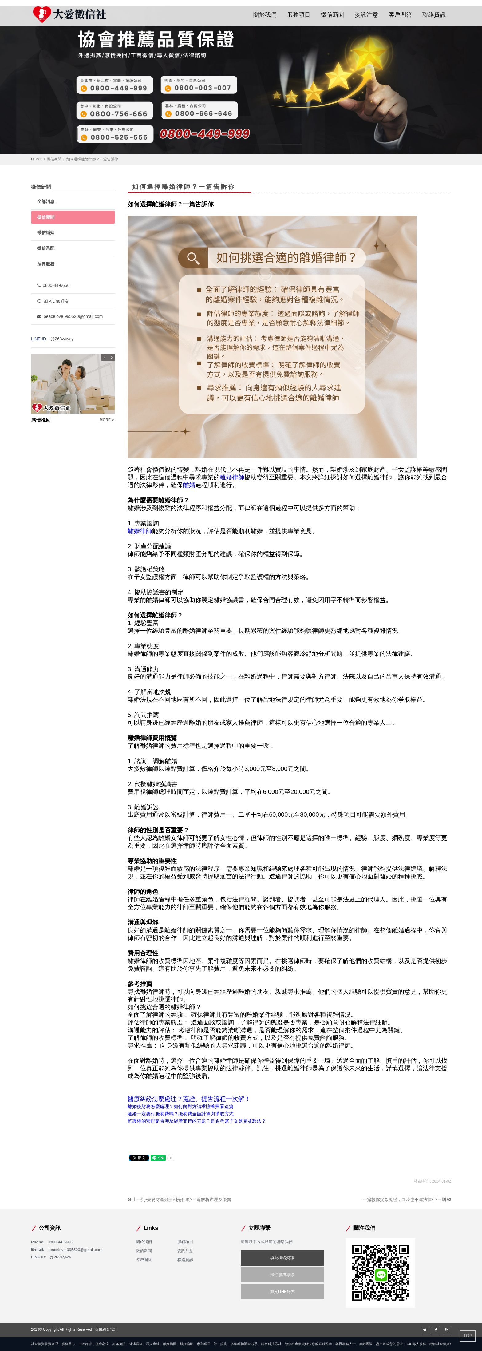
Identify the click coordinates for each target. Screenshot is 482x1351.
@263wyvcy (62, 338)
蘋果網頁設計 (106, 1329)
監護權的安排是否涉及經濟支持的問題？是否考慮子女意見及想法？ (197, 1120)
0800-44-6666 (53, 285)
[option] (73, 389)
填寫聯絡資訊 (282, 1257)
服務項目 (298, 14)
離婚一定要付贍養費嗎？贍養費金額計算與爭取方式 (181, 1113)
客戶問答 (400, 14)
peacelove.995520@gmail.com (70, 316)
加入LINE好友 (282, 1291)
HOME (36, 159)
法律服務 (45, 263)
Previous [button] (104, 357)
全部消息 (45, 201)
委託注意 (366, 14)
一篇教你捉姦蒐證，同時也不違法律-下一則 (407, 1199)
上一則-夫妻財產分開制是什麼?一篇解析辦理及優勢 (179, 1199)
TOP (467, 1335)
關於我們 (265, 14)
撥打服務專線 (282, 1274)
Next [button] (111, 357)
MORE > (107, 420)
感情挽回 (41, 420)
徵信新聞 (332, 14)
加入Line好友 (53, 301)
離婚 (189, 484)
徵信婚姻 (45, 232)
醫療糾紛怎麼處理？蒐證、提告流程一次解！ (189, 1098)
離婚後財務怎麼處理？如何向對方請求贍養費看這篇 (181, 1106)
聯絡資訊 (434, 14)
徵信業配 (45, 248)
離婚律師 (232, 477)
